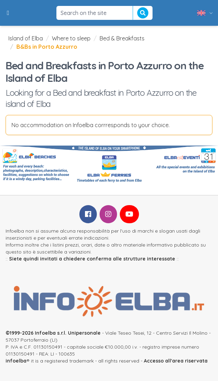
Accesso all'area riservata (176, 361)
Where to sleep (71, 38)
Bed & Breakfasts (122, 38)
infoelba (16, 361)
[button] (8, 13)
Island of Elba (25, 38)
